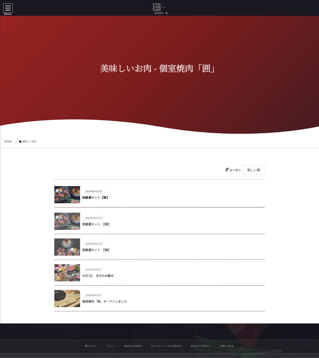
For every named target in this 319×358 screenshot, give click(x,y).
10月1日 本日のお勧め (98, 277)
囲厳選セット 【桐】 (96, 226)
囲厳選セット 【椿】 (96, 251)
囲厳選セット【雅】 (95, 198)
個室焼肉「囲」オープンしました (104, 303)
